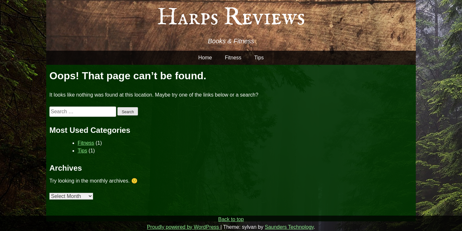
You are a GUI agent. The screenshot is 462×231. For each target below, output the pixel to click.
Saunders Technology (289, 227)
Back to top (231, 219)
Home (205, 57)
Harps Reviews (231, 18)
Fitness (233, 57)
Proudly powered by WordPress (183, 227)
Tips (259, 57)
